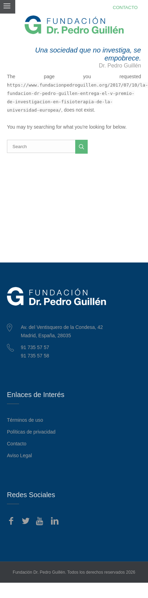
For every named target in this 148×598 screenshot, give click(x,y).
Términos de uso (25, 420)
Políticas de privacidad (31, 432)
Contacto (16, 443)
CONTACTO (125, 7)
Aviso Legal (19, 455)
